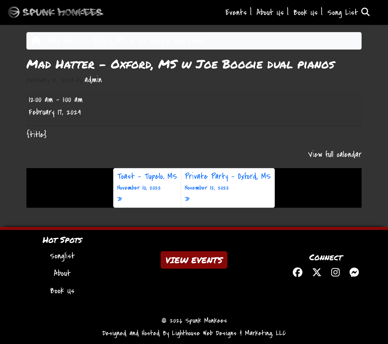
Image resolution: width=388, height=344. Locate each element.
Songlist (62, 256)
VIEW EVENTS (194, 260)
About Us (270, 12)
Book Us (305, 12)
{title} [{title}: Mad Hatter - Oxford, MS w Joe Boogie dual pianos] (36, 134)
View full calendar (335, 154)
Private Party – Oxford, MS (228, 182)
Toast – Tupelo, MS (147, 182)
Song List (348, 12)
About (62, 273)
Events (236, 12)
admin (93, 80)
